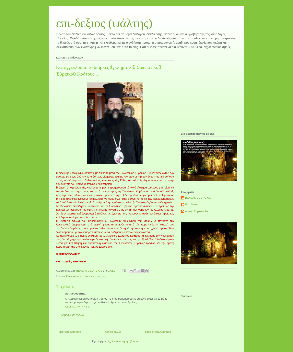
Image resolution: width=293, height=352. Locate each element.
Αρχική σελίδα (113, 331)
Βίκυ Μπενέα (192, 204)
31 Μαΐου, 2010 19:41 (78, 307)
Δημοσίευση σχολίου (73, 314)
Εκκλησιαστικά (74, 276)
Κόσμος (101, 276)
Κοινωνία (90, 276)
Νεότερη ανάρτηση (70, 331)
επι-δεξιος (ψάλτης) (104, 23)
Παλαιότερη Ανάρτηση (158, 331)
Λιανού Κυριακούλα (196, 211)
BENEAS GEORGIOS (198, 197)
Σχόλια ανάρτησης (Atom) (123, 341)
